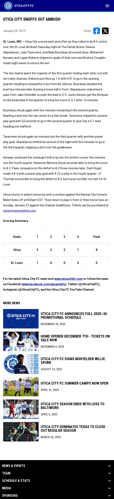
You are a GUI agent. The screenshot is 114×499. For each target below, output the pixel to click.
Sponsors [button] (10, 495)
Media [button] (6, 488)
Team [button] (6, 473)
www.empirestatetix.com (19, 210)
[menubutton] (107, 5)
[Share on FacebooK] (96, 31)
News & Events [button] (13, 466)
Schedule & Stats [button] (16, 480)
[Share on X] (105, 31)
